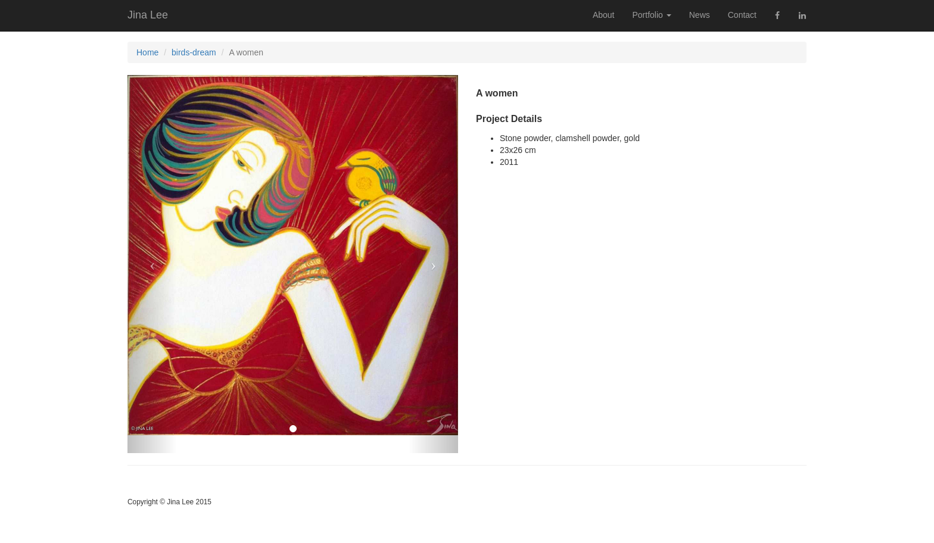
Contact (742, 15)
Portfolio (651, 15)
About (604, 15)
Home (147, 52)
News (699, 15)
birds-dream (194, 52)
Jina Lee (147, 15)
